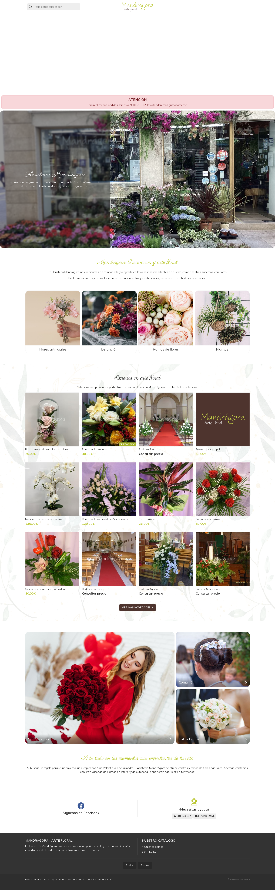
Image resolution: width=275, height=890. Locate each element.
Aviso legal (50, 879)
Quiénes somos (153, 846)
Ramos (145, 865)
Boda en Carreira (92, 589)
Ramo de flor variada (94, 449)
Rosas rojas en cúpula (208, 449)
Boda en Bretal (147, 449)
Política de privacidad (71, 879)
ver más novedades (136, 607)
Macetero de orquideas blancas (43, 519)
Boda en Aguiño (148, 589)
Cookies (91, 879)
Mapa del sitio (33, 879)
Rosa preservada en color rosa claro (46, 449)
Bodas (130, 865)
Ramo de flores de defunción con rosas (105, 519)
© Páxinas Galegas (239, 879)
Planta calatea (147, 519)
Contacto (150, 852)
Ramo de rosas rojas (208, 519)
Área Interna (105, 879)
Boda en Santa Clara (208, 589)
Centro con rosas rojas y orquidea (45, 589)
